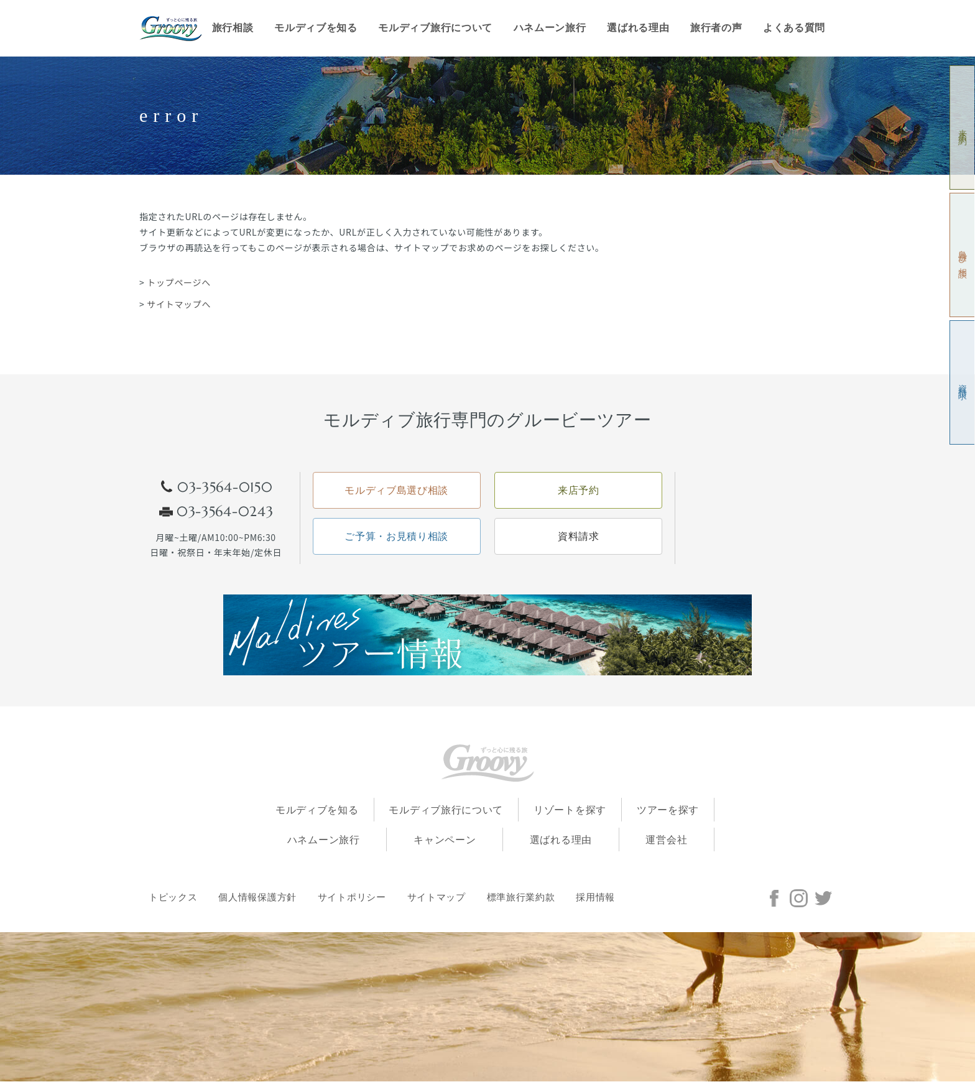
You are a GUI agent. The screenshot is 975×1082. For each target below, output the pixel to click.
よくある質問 (794, 27)
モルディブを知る (316, 27)
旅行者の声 (716, 27)
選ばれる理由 (638, 27)
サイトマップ (436, 898)
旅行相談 (233, 27)
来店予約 (963, 128)
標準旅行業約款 (521, 898)
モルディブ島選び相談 (396, 490)
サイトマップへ (179, 304)
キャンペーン (445, 840)
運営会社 (666, 840)
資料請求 (963, 382)
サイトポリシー (352, 898)
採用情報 (595, 898)
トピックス (173, 898)
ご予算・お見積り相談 (396, 536)
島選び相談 (963, 255)
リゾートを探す (570, 810)
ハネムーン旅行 (550, 27)
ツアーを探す (668, 810)
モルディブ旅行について (435, 27)
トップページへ (179, 282)
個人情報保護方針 (257, 898)
